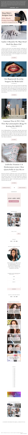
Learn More (12, 7)
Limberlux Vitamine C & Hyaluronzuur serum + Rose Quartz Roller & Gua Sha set (14, 167)
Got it (17, 7)
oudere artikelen (22, 187)
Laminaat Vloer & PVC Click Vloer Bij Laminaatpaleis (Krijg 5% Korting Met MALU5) (14, 123)
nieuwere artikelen (6, 187)
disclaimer (16, 274)
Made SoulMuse (24, 433)
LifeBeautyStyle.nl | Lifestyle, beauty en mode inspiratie (13, 432)
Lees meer (14, 57)
